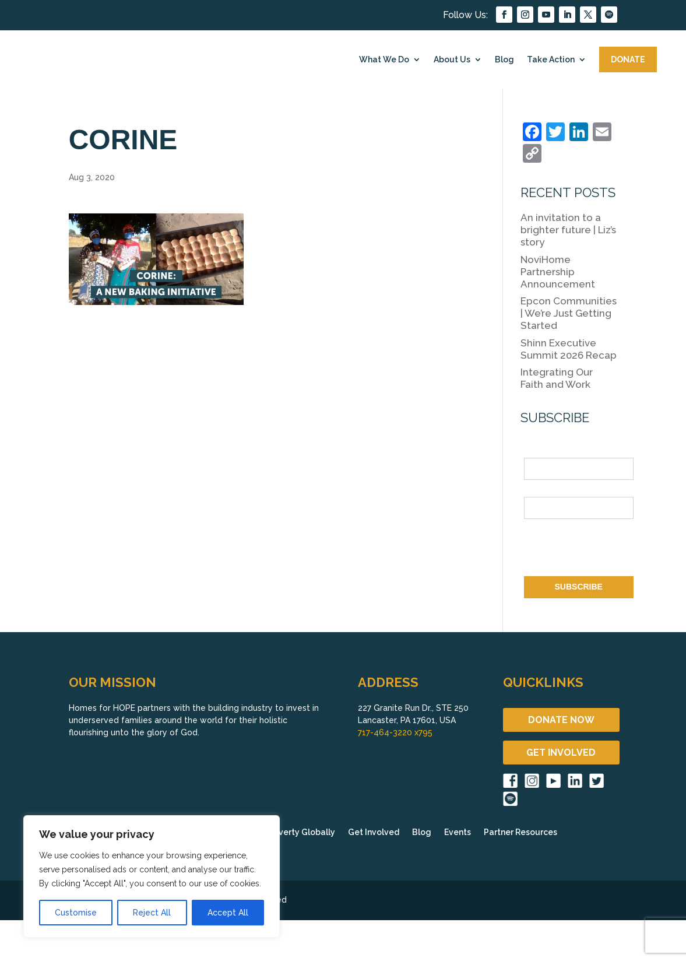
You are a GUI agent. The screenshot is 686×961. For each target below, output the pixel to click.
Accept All (227, 912)
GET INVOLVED (561, 752)
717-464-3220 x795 (395, 732)
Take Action (551, 59)
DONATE (628, 59)
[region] (151, 876)
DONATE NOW (561, 719)
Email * (537, 489)
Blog (504, 59)
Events (457, 832)
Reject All (152, 912)
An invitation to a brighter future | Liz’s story (568, 230)
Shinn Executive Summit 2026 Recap (568, 349)
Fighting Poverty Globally (284, 832)
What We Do (384, 59)
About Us (452, 59)
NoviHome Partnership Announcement (557, 272)
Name (535, 451)
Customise (76, 912)
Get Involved (373, 832)
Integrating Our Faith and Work (556, 378)
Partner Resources (520, 832)
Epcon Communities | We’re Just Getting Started (568, 313)
